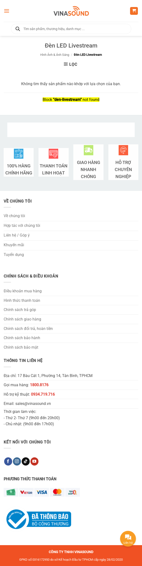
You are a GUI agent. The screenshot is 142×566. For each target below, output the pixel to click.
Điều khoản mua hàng (23, 291)
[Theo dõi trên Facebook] (8, 461)
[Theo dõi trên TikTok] (26, 461)
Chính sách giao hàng (22, 319)
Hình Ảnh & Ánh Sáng (54, 55)
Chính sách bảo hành (22, 338)
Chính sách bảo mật (21, 347)
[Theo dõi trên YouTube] (34, 461)
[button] (6, 11)
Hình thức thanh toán (22, 300)
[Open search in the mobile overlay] (71, 29)
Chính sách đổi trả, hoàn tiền (28, 328)
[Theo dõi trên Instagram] (17, 461)
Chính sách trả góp (20, 309)
